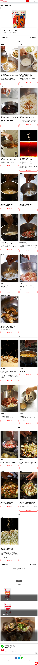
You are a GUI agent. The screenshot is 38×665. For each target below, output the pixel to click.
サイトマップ (28, 660)
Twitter (19, 658)
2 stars (17, 570)
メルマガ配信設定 (22, 660)
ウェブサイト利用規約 (4, 660)
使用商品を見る (28, 82)
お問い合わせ (33, 1)
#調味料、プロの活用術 (12, 32)
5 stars (21, 570)
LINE (22, 658)
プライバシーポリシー (11, 660)
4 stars (20, 570)
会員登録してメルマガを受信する (10, 651)
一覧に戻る (4, 7)
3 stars (19, 570)
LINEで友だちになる (8, 647)
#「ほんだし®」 (5, 32)
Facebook (16, 658)
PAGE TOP (36, 653)
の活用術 (5, 37)
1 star (16, 570)
